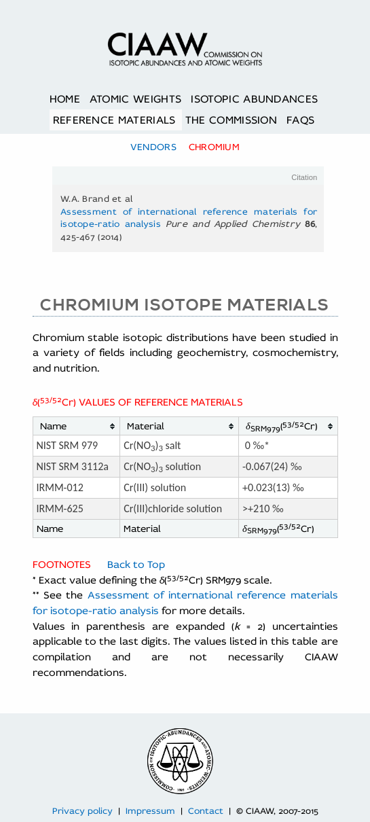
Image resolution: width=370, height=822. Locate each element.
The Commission (231, 120)
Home (65, 99)
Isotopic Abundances (254, 99)
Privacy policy (82, 811)
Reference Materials (114, 120)
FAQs (300, 120)
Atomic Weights (135, 99)
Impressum (150, 811)
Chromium (214, 147)
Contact (205, 811)
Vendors (153, 147)
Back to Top (136, 564)
